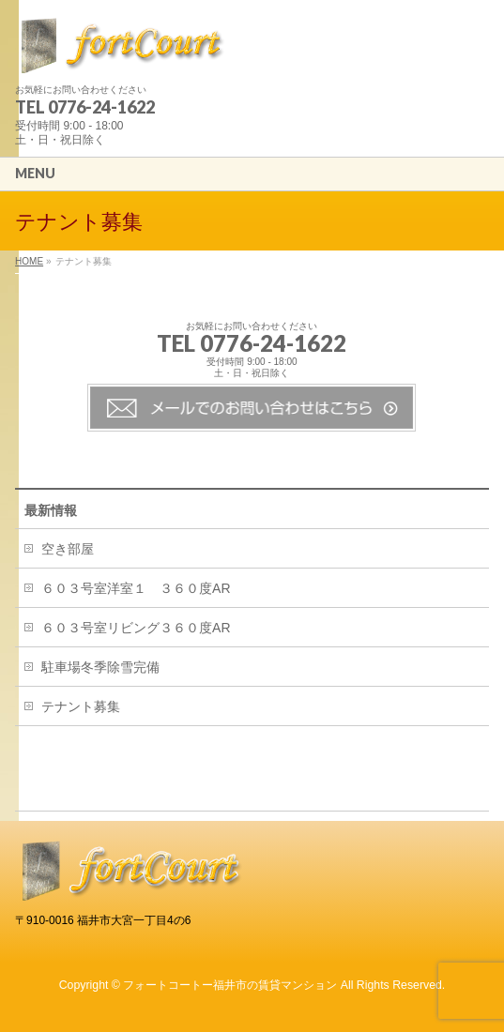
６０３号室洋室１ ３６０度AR (135, 588)
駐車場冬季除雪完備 (100, 667)
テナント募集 (80, 706)
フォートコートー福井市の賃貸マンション (230, 985)
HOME (29, 261)
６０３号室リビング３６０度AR (135, 627)
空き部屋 (67, 548)
